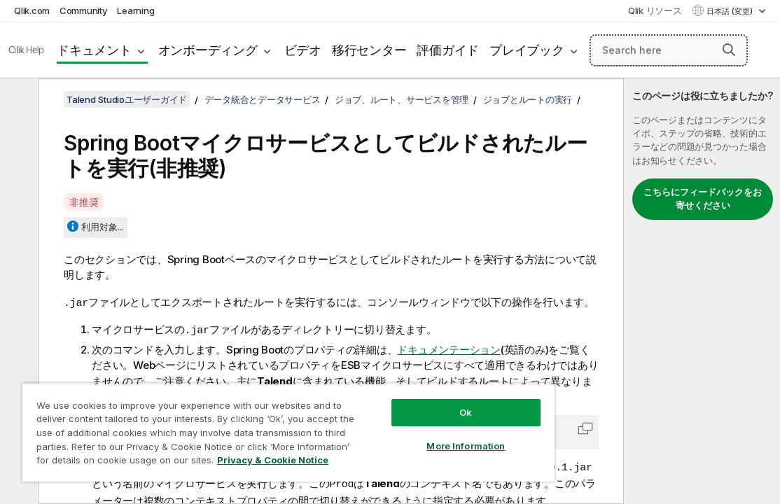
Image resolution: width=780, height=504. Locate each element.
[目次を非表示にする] (17, 100)
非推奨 (83, 202)
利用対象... (102, 226)
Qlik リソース (655, 10)
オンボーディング (208, 50)
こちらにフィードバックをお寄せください (702, 198)
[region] (248, 427)
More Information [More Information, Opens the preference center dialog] (398, 435)
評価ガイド (448, 50)
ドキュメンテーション (449, 348)
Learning (135, 10)
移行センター (369, 50)
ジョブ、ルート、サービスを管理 (401, 99)
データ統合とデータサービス (262, 99)
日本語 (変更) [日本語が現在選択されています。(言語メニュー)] (730, 11)
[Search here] (668, 50)
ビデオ (302, 50)
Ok (398, 401)
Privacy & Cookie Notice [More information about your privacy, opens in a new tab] (225, 462)
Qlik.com (32, 10)
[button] (728, 50)
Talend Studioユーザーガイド (127, 99)
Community (84, 10)
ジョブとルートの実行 (528, 99)
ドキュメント (94, 50)
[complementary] (702, 291)
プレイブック (526, 50)
